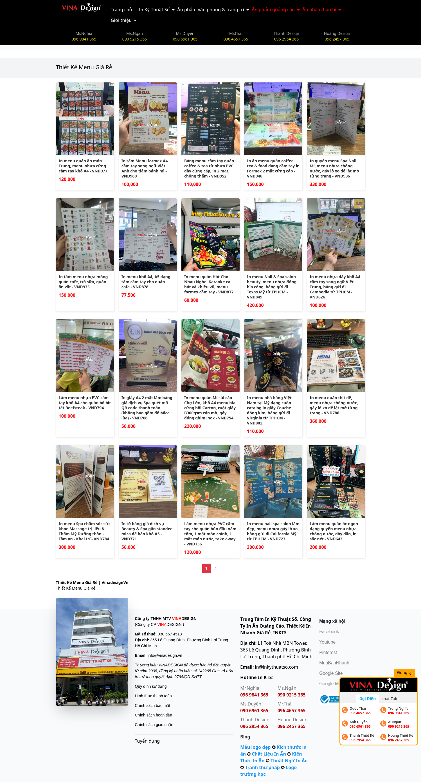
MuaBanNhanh (334, 662)
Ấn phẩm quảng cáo (273, 9)
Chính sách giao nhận (154, 724)
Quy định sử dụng (151, 686)
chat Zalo (390, 698)
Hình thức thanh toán (153, 696)
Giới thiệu (121, 20)
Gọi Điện (367, 698)
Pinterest (328, 652)
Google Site (331, 673)
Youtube (327, 642)
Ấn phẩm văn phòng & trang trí (210, 9)
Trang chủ (121, 9)
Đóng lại (406, 673)
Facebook (329, 631)
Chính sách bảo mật (152, 705)
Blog (245, 737)
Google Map (331, 683)
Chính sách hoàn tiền (153, 715)
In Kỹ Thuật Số (154, 9)
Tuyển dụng (147, 741)
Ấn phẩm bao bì (319, 9)
